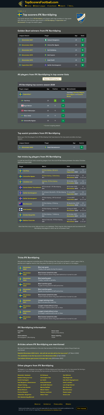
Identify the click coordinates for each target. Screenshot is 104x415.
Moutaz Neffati (45, 387)
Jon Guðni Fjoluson (46, 385)
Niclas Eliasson (22, 390)
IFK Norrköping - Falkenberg (50, 175)
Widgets (68, 404)
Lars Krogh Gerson (69, 385)
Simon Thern (44, 394)
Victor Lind (66, 394)
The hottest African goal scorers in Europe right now (34, 358)
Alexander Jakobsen (24, 375)
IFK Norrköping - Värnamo (50, 170)
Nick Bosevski (67, 387)
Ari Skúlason (44, 375)
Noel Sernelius (67, 390)
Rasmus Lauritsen (46, 392)
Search (61, 6)
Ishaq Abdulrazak (45, 382)
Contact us (47, 404)
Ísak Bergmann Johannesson (27, 382)
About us (37, 404)
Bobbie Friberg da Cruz (25, 377)
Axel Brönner (67, 375)
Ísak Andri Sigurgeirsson (70, 380)
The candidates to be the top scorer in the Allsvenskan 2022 (37, 356)
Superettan (27, 65)
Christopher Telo (45, 377)
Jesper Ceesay (22, 385)
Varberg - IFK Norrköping (49, 181)
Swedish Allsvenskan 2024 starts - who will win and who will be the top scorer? (43, 353)
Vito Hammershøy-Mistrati (26, 397)
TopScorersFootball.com (41, 2)
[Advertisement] (52, 243)
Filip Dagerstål (67, 377)
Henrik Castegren (23, 380)
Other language (81, 408)
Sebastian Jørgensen (24, 394)
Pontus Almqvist (23, 392)
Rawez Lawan (67, 392)
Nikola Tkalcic (44, 390)
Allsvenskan (27, 40)
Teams (20, 11)
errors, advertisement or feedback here (50, 410)
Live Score (51, 6)
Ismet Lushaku (67, 382)
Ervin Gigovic (71, 94)
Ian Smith (43, 380)
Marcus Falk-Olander (24, 387)
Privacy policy (58, 404)
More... (70, 6)
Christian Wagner (78, 92)
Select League (39, 6)
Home (28, 6)
